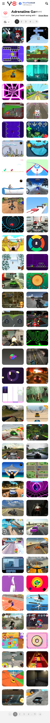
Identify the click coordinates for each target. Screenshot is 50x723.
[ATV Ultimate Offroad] (13, 73)
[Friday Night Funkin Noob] (37, 129)
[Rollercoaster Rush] (13, 148)
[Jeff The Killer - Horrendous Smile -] (37, 508)
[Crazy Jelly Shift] (37, 205)
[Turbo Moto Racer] (37, 224)
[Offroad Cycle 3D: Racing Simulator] (37, 565)
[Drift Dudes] (37, 92)
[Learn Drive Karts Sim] (13, 508)
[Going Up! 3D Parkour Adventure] (13, 527)
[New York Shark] (13, 659)
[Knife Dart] (37, 281)
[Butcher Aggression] (13, 338)
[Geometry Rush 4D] (13, 54)
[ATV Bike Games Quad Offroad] (13, 205)
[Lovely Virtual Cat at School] (13, 640)
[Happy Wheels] (13, 186)
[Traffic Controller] (37, 470)
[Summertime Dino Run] (13, 167)
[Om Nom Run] (13, 546)
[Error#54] (37, 678)
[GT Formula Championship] (37, 451)
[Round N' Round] (13, 376)
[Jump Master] (37, 546)
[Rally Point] (37, 376)
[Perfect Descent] (13, 678)
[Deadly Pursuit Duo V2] (13, 319)
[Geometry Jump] (37, 262)
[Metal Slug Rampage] (13, 300)
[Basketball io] (13, 602)
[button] (43, 15)
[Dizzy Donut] (37, 640)
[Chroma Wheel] (13, 357)
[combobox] (6, 21)
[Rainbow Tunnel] (37, 584)
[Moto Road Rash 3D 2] (13, 451)
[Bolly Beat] (37, 659)
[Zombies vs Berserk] (13, 621)
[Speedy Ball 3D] (37, 167)
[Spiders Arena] (37, 300)
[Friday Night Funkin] (37, 621)
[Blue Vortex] (13, 224)
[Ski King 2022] (13, 262)
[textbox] (6, 22)
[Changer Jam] (37, 243)
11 (36, 21)
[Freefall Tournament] (37, 319)
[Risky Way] (13, 584)
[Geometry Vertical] (13, 129)
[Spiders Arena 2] (13, 111)
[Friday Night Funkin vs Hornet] (13, 35)
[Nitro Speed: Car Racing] (37, 697)
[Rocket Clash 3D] (37, 432)
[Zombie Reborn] (37, 357)
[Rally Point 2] (37, 186)
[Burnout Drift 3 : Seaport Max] (13, 432)
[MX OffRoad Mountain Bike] (13, 413)
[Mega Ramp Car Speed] (37, 413)
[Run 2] (37, 35)
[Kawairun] (37, 394)
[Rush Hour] (37, 111)
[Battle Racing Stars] (37, 54)
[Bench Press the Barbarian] (13, 243)
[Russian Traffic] (37, 527)
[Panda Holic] (13, 394)
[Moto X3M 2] (37, 148)
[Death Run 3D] (13, 92)
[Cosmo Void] (37, 73)
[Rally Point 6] (13, 281)
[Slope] (37, 338)
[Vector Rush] (13, 565)
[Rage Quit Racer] (37, 489)
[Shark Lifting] (13, 470)
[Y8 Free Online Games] (11, 4)
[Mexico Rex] (13, 697)
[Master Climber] (37, 602)
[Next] (40, 714)
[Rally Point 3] (13, 489)
